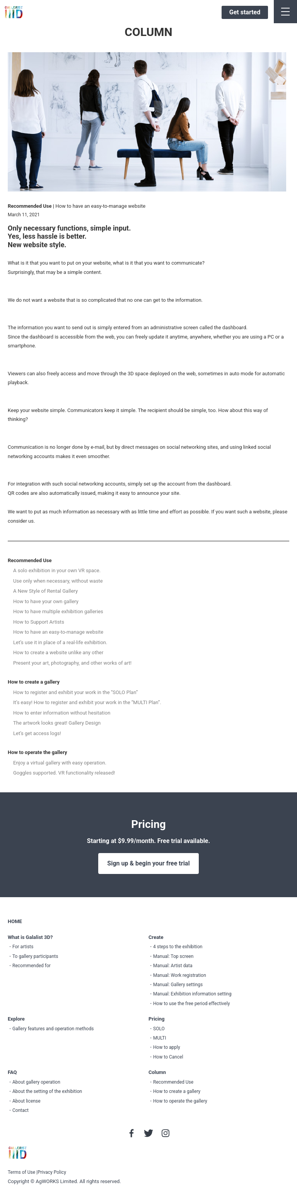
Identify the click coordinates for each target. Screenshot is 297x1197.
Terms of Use (21, 1172)
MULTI (159, 1038)
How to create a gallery (34, 682)
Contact (20, 1110)
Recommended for (31, 965)
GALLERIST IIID (14, 12)
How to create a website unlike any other (58, 652)
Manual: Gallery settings (178, 984)
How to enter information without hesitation (61, 713)
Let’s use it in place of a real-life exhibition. (60, 642)
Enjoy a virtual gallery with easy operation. (59, 763)
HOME (15, 921)
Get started (244, 12)
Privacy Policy (52, 1172)
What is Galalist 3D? (30, 937)
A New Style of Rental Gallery (45, 591)
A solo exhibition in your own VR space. (57, 570)
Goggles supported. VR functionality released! (64, 773)
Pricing (156, 1019)
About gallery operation (36, 1082)
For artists (22, 946)
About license (26, 1101)
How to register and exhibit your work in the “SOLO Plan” (75, 692)
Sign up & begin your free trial (148, 863)
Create (156, 937)
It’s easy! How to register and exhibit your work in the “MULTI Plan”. (87, 702)
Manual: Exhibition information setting (192, 994)
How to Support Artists (38, 622)
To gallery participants (35, 956)
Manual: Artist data (172, 965)
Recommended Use (29, 560)
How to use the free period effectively (191, 1003)
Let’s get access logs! (37, 733)
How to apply (166, 1047)
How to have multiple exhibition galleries (58, 611)
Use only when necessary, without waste (58, 581)
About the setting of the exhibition (47, 1091)
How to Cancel (168, 1057)
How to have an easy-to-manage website (58, 632)
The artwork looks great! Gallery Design (57, 723)
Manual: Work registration (179, 975)
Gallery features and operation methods (53, 1028)
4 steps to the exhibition (177, 946)
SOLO (159, 1028)
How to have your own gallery (46, 601)
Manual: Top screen (173, 956)
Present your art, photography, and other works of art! (72, 663)
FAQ (12, 1072)
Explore (16, 1019)
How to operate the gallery (37, 752)
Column (157, 1072)
